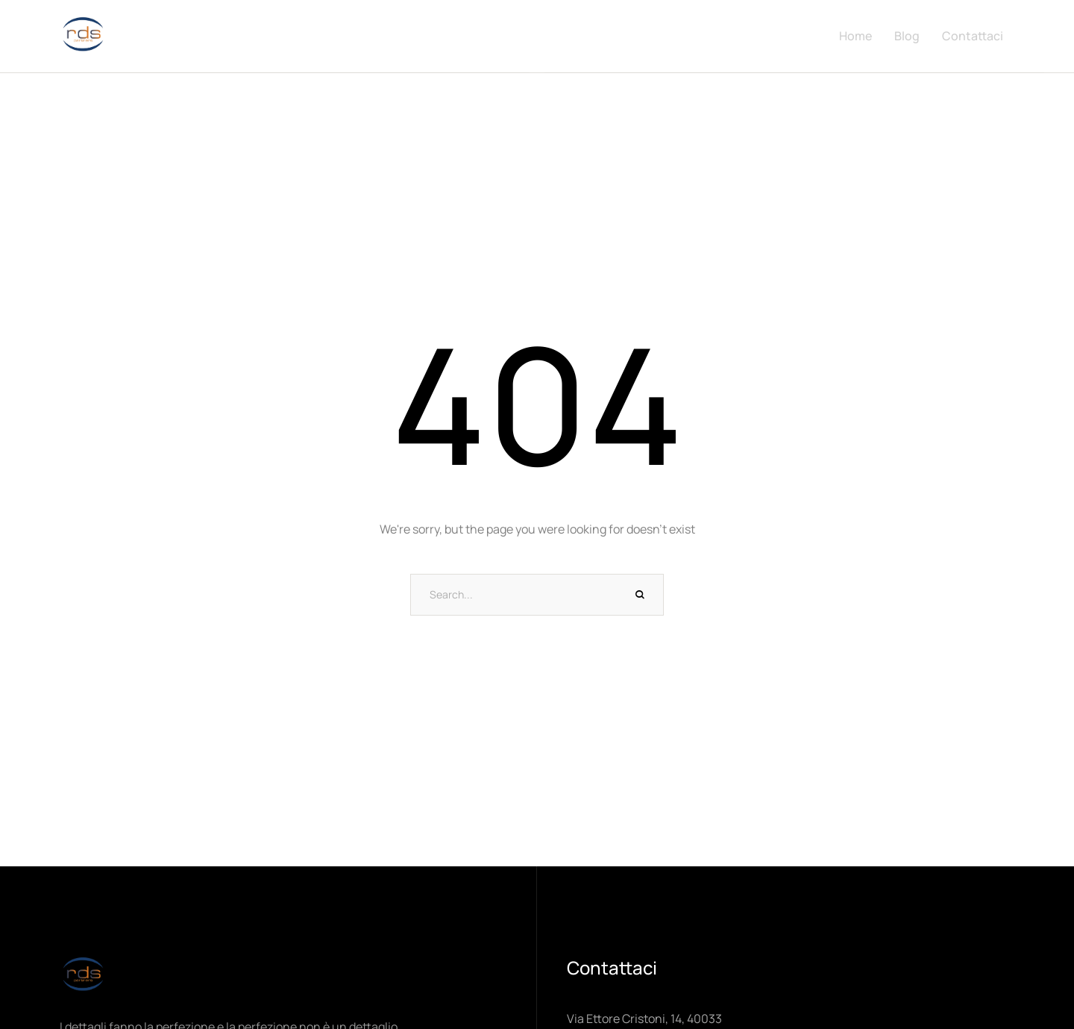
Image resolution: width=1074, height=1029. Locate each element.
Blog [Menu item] (907, 35)
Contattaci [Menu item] (972, 35)
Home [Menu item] (855, 35)
